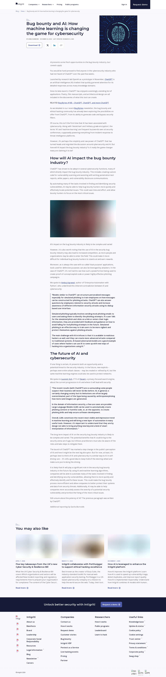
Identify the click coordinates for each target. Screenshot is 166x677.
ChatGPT (109, 79)
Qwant (83, 379)
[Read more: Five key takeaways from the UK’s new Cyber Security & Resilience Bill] (37, 546)
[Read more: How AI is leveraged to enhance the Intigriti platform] (129, 546)
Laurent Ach (66, 379)
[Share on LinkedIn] (54, 45)
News (23, 11)
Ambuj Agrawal (68, 282)
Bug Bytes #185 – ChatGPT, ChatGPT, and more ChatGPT (83, 103)
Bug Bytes (78, 108)
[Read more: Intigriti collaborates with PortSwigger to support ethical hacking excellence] (83, 546)
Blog (17, 11)
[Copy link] (61, 45)
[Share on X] (47, 45)
